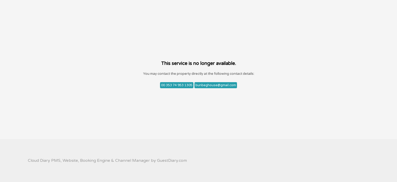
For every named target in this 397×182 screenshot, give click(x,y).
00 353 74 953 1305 (176, 85)
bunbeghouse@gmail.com (215, 85)
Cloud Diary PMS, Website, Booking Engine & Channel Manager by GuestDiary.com (107, 160)
